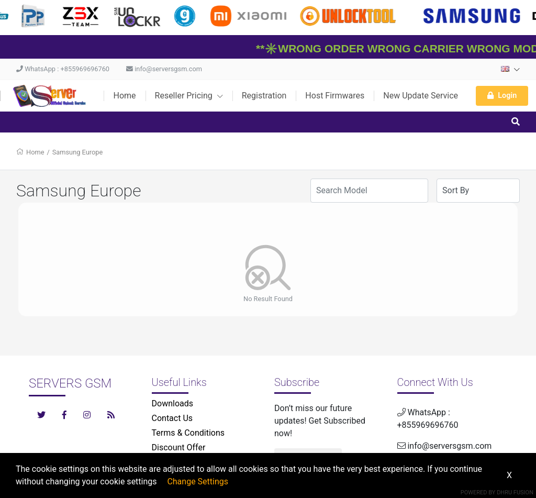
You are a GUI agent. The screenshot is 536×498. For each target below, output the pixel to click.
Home (124, 96)
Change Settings (197, 481)
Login (502, 95)
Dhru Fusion (515, 492)
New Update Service (420, 96)
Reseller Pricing (189, 96)
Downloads (172, 403)
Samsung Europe (77, 152)
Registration (264, 96)
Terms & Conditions (188, 433)
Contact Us (172, 418)
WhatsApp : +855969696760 (62, 69)
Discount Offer (179, 447)
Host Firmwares (334, 96)
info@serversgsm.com (164, 69)
